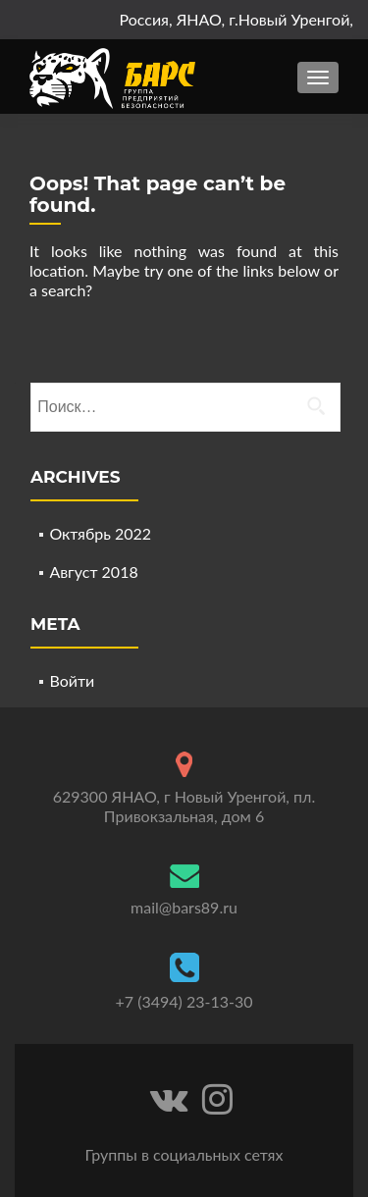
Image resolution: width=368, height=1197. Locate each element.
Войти (71, 680)
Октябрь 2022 (100, 533)
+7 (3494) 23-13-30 (184, 1001)
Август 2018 (93, 571)
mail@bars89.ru (184, 907)
